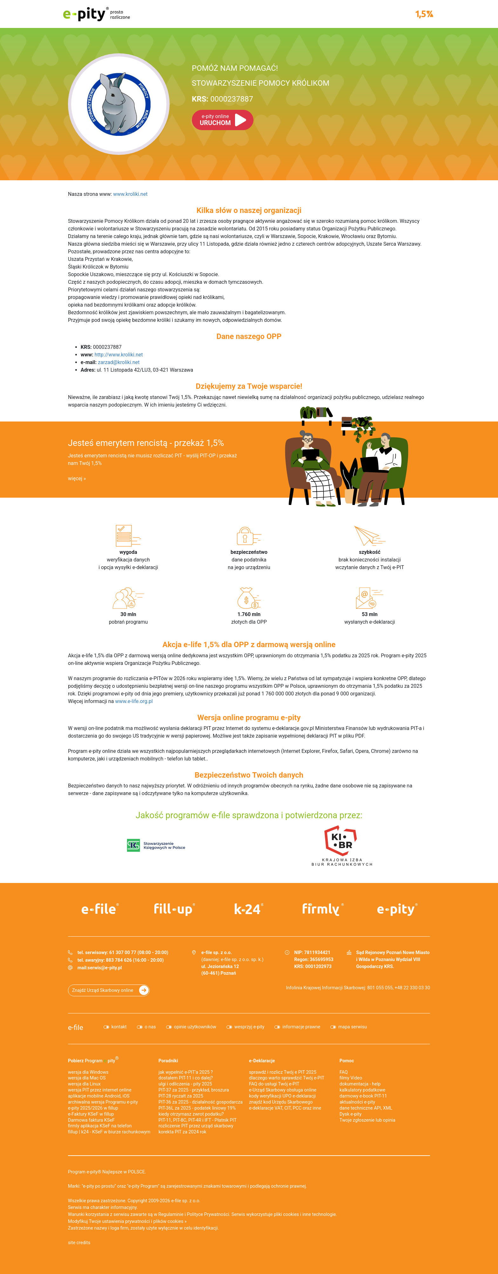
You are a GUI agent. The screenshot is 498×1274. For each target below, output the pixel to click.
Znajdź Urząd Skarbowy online (102, 990)
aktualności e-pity (357, 1102)
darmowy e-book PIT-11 (363, 1096)
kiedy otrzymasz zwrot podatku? (191, 1114)
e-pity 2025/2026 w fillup (93, 1108)
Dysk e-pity (350, 1114)
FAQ (344, 1072)
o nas (150, 1027)
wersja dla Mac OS (87, 1078)
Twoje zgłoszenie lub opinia (367, 1120)
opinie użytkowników (195, 1027)
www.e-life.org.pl (134, 701)
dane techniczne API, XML (366, 1108)
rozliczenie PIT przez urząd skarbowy (195, 1126)
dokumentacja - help (360, 1084)
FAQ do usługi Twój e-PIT (274, 1084)
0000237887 (222, 99)
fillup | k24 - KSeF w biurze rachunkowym (109, 1132)
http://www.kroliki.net (119, 355)
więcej (75, 478)
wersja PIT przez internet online (99, 1090)
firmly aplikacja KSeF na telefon (99, 1126)
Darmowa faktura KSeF (91, 1120)
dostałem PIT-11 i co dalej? (185, 1078)
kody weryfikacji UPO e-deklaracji (282, 1096)
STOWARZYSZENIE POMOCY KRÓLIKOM (260, 83)
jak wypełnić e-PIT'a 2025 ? (185, 1072)
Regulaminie (171, 1214)
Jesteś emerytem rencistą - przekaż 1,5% (146, 443)
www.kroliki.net (130, 194)
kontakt (119, 1027)
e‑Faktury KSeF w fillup (91, 1114)
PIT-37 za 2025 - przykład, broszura (193, 1090)
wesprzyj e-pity (249, 1027)
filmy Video (351, 1078)
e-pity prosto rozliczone (96, 14)
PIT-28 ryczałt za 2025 (180, 1096)
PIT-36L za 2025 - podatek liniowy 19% (197, 1108)
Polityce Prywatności (208, 1214)
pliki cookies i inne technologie (305, 1214)
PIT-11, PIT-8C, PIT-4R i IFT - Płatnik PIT (197, 1120)
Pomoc (347, 1061)
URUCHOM (215, 120)
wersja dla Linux (84, 1084)
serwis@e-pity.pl (105, 968)
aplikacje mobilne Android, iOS (99, 1096)
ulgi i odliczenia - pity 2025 (185, 1084)
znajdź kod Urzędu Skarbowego (281, 1102)
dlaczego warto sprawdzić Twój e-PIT (286, 1078)
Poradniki (168, 1061)
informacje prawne (301, 1027)
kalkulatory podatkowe (362, 1090)
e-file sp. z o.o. (185, 1201)
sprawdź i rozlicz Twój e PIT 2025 (282, 1072)
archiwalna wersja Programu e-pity (103, 1102)
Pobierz (93, 1059)
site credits (79, 1242)
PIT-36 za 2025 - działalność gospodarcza (200, 1102)
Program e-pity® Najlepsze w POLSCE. (107, 1172)
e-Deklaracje (262, 1061)
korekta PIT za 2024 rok (182, 1132)
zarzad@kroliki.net (118, 362)
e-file (75, 1027)
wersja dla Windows (88, 1072)
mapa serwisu (352, 1027)
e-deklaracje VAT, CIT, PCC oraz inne (285, 1108)
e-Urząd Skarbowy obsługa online (282, 1090)
